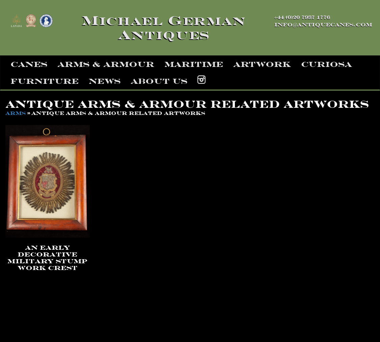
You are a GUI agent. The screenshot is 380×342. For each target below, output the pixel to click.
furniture (44, 81)
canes (28, 64)
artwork (262, 64)
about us (159, 81)
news (104, 81)
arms (15, 113)
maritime (193, 64)
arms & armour (105, 64)
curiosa (326, 64)
